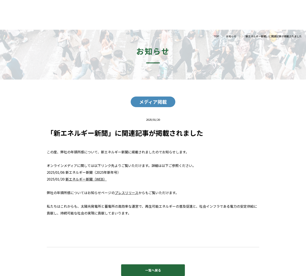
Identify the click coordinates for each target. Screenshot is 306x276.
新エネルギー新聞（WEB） (86, 179)
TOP (216, 36)
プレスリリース (126, 192)
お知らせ (231, 36)
